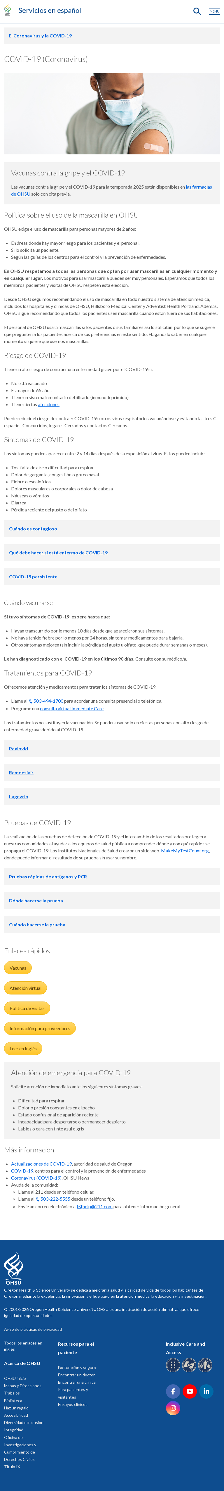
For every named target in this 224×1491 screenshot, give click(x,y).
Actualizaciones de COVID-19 (41, 1163)
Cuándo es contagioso (33, 528)
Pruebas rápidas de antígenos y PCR (48, 876)
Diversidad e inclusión (23, 1422)
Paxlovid (18, 748)
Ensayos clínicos (73, 1404)
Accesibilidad (16, 1415)
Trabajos (12, 1392)
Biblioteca (13, 1400)
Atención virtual (25, 988)
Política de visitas (27, 1008)
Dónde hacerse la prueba (36, 900)
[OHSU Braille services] (174, 1371)
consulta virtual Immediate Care (72, 708)
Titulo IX (12, 1466)
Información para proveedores (40, 1028)
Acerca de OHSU (22, 1363)
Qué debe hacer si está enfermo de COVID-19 (58, 552)
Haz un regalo (16, 1407)
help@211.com (98, 1206)
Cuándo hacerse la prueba (37, 924)
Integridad (13, 1429)
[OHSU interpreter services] (206, 1371)
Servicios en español (50, 10)
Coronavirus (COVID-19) (36, 1177)
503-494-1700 (48, 701)
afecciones (49, 404)
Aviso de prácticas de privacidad (33, 1329)
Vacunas (18, 968)
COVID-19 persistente (33, 576)
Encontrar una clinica (77, 1382)
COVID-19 (22, 1170)
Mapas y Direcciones (22, 1385)
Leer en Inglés (23, 1048)
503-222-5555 (55, 1199)
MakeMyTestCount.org (185, 850)
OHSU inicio (15, 1378)
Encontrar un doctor (76, 1374)
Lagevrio (18, 796)
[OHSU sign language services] (190, 1371)
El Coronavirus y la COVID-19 (40, 35)
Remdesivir (21, 772)
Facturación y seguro (77, 1367)
